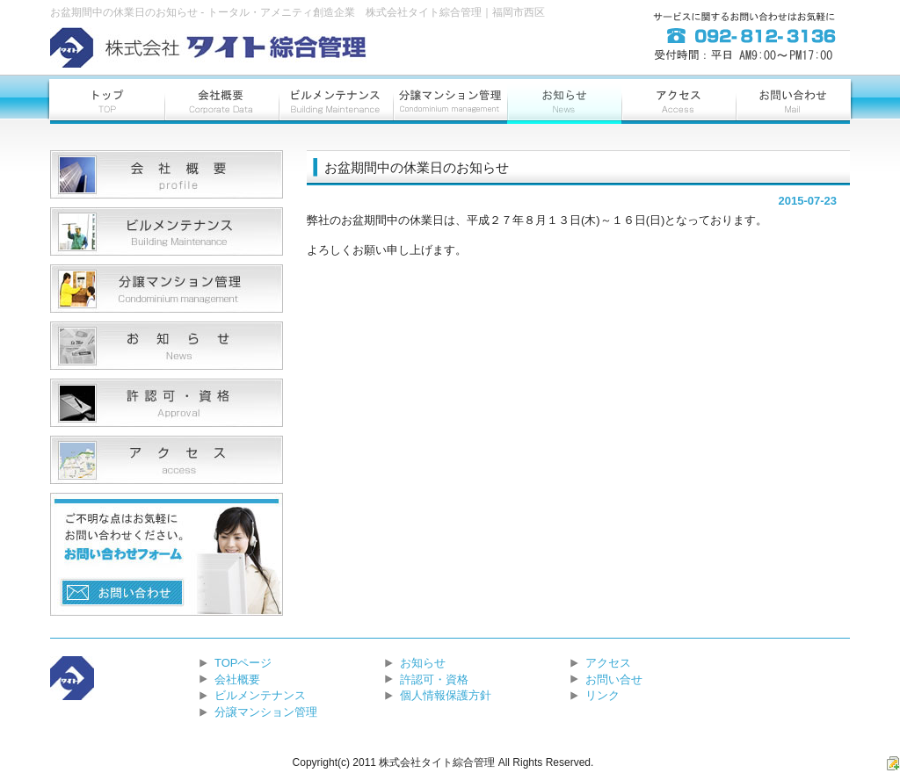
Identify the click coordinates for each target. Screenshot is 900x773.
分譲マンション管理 (265, 712)
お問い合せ (613, 679)
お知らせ (423, 662)
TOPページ (243, 662)
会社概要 (237, 679)
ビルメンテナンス (260, 695)
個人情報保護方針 (445, 695)
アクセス (608, 662)
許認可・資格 (434, 679)
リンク (602, 695)
